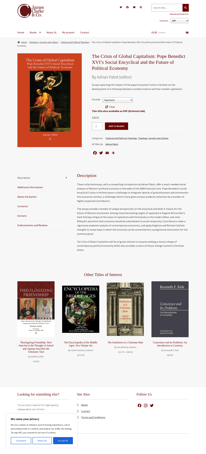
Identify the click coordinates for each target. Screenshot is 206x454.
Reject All (42, 440)
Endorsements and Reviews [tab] (32, 225)
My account (68, 32)
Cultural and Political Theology (75, 42)
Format (96, 99)
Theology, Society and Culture (43, 42)
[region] (41, 431)
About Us (51, 32)
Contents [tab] (22, 206)
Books (33, 32)
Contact (84, 32)
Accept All (63, 440)
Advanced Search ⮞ (179, 14)
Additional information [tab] (30, 187)
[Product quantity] (97, 126)
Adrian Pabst (111, 144)
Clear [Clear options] (112, 106)
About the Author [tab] (27, 196)
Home (20, 32)
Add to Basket (116, 126)
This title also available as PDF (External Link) (118, 111)
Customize (21, 440)
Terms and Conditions (93, 417)
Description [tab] (23, 177)
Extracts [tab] (22, 215)
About (84, 404)
